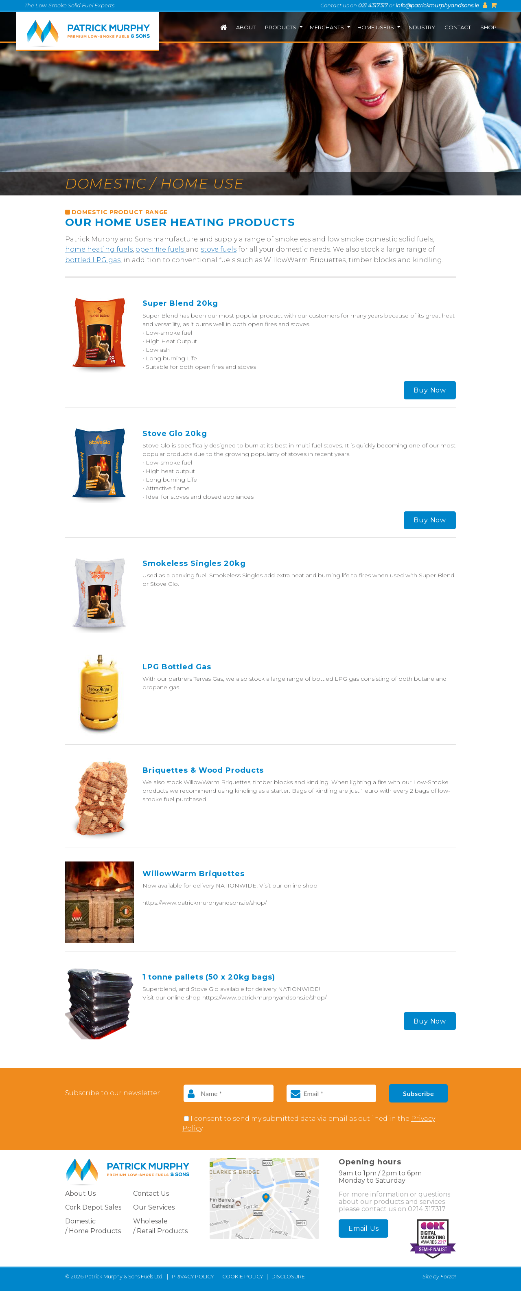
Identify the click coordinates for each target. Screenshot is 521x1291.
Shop (488, 27)
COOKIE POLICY (242, 1276)
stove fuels (218, 249)
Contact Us (151, 1193)
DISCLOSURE (288, 1276)
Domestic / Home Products (93, 1226)
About (246, 27)
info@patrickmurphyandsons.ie (437, 5)
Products (280, 27)
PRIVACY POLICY (193, 1276)
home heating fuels (99, 249)
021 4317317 (373, 5)
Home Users (375, 27)
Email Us (363, 1228)
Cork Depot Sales (93, 1207)
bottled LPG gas (92, 260)
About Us (80, 1193)
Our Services (154, 1207)
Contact (457, 27)
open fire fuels (161, 249)
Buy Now (430, 390)
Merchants (327, 27)
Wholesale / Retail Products (160, 1226)
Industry (421, 27)
